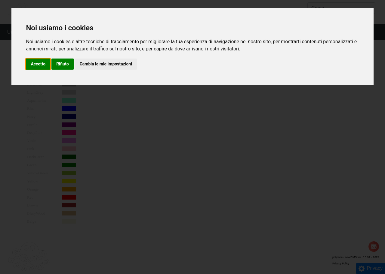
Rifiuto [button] (62, 64)
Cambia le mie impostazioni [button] (106, 64)
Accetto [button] (38, 64)
